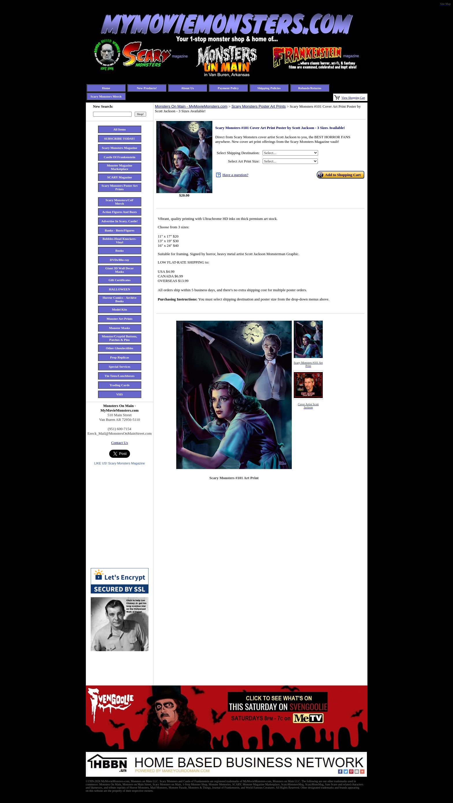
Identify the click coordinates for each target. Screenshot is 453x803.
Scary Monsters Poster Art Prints (258, 106)
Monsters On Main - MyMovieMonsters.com (191, 106)
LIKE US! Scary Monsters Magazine (119, 463)
